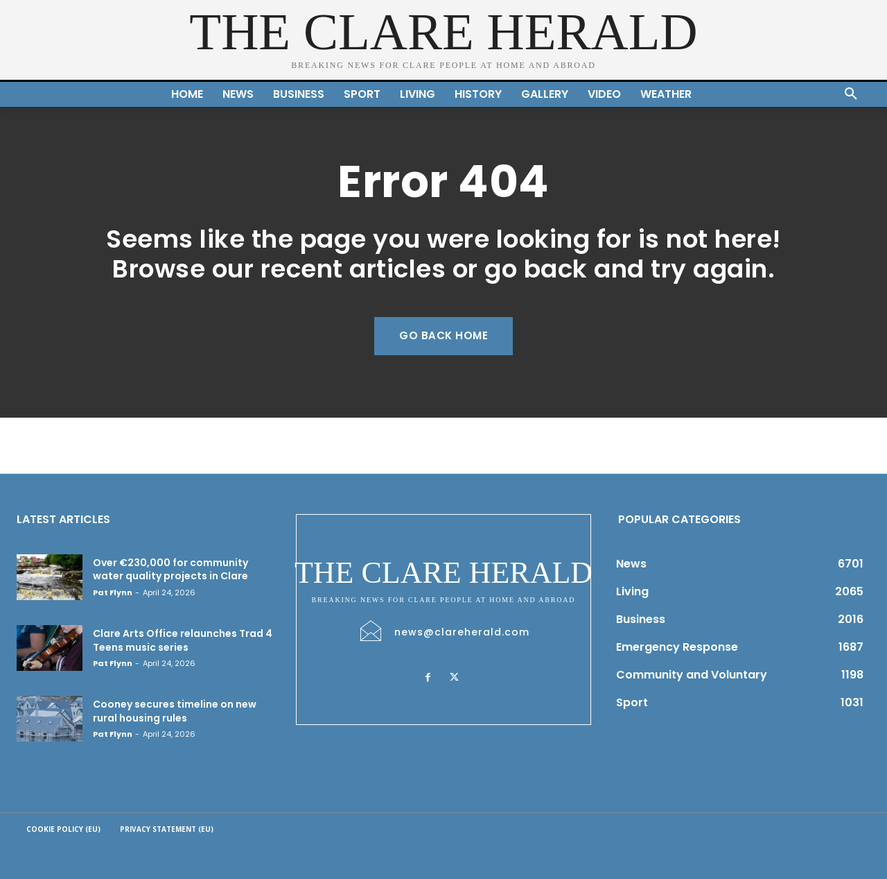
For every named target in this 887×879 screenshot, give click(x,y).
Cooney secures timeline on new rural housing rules (174, 711)
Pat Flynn (112, 592)
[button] (850, 94)
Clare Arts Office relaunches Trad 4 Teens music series (182, 640)
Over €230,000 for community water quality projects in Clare (171, 569)
